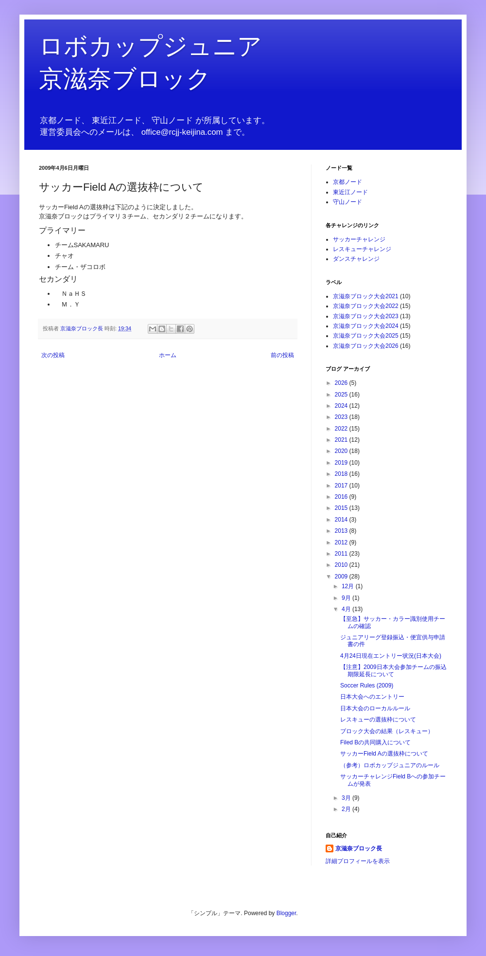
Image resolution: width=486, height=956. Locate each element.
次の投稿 (53, 355)
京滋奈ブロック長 (358, 848)
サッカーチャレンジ (359, 239)
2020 (342, 451)
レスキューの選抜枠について (378, 719)
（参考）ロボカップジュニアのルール (389, 765)
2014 (342, 519)
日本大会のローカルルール (375, 708)
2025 (342, 394)
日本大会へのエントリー (372, 696)
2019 (342, 462)
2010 (342, 564)
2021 (342, 439)
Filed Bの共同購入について (375, 742)
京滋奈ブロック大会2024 (366, 326)
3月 (347, 797)
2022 (342, 428)
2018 (342, 473)
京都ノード (347, 182)
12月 (349, 586)
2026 (342, 382)
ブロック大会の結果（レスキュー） (387, 731)
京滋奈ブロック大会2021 (366, 296)
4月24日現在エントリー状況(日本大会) (390, 655)
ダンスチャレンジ (356, 258)
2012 (342, 542)
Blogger (286, 913)
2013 (342, 530)
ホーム (167, 355)
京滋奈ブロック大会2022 (366, 306)
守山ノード (347, 201)
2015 (342, 508)
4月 (347, 609)
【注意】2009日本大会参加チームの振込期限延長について (393, 670)
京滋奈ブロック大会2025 (366, 335)
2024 (342, 405)
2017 (342, 485)
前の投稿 (282, 355)
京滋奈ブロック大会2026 (366, 346)
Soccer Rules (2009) (366, 685)
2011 (342, 553)
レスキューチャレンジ (362, 249)
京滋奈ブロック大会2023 (366, 316)
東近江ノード (350, 192)
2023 (342, 417)
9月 (347, 598)
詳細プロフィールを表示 (358, 861)
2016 (342, 496)
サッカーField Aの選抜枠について (384, 753)
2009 (342, 576)
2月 (347, 809)
